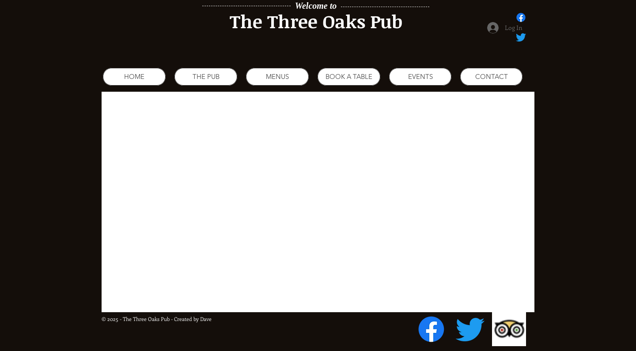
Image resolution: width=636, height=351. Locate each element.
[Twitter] (470, 329)
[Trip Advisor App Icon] (509, 329)
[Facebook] (431, 329)
